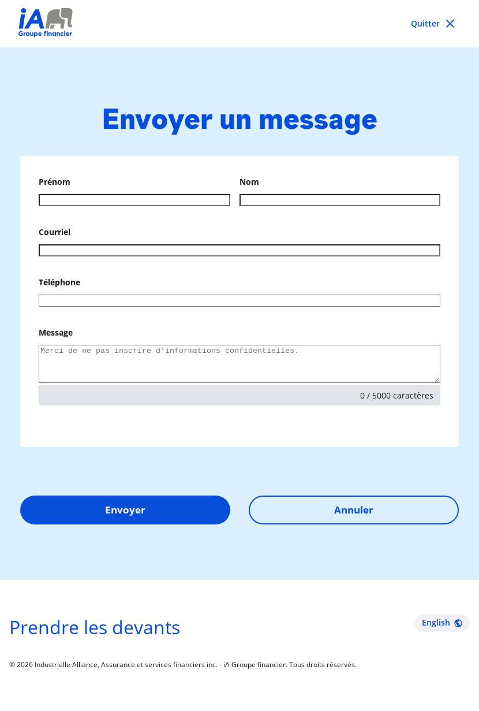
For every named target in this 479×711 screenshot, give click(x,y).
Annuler (353, 516)
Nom (249, 182)
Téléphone (59, 282)
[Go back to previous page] (434, 23)
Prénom (54, 182)
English (442, 629)
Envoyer (125, 516)
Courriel (54, 232)
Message (56, 332)
